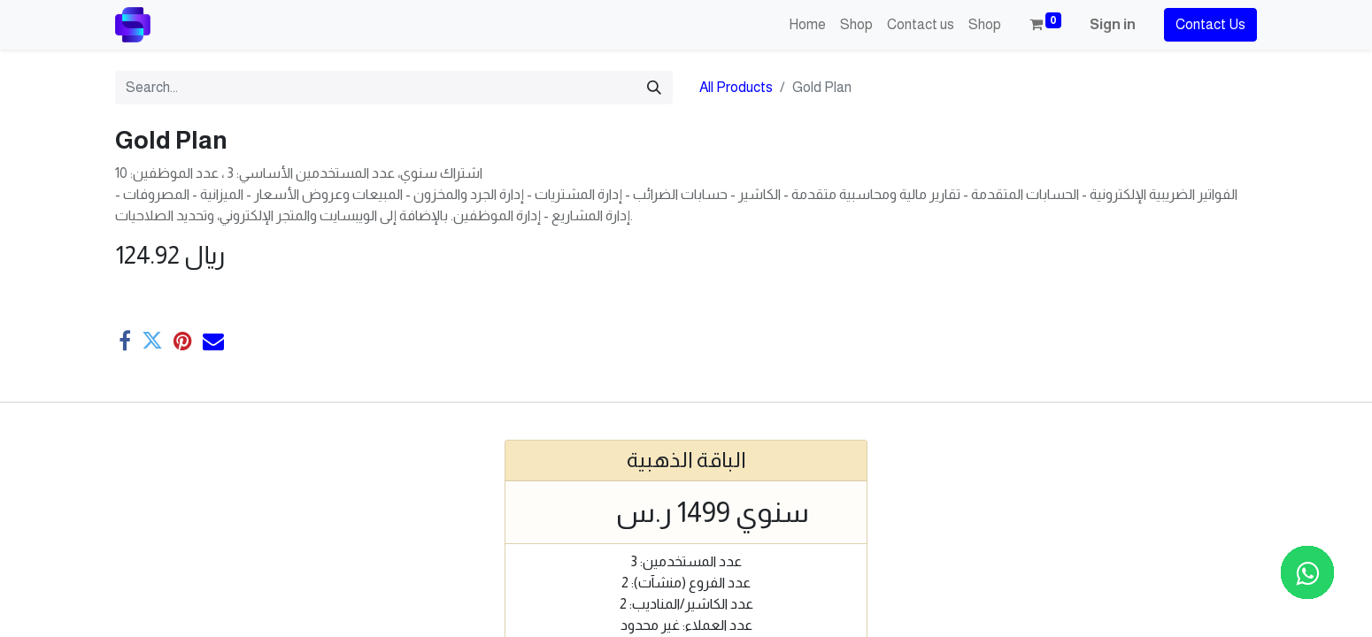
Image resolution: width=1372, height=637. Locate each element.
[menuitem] (807, 24)
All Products (736, 87)
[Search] (654, 87)
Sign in (1113, 24)
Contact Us (1210, 24)
